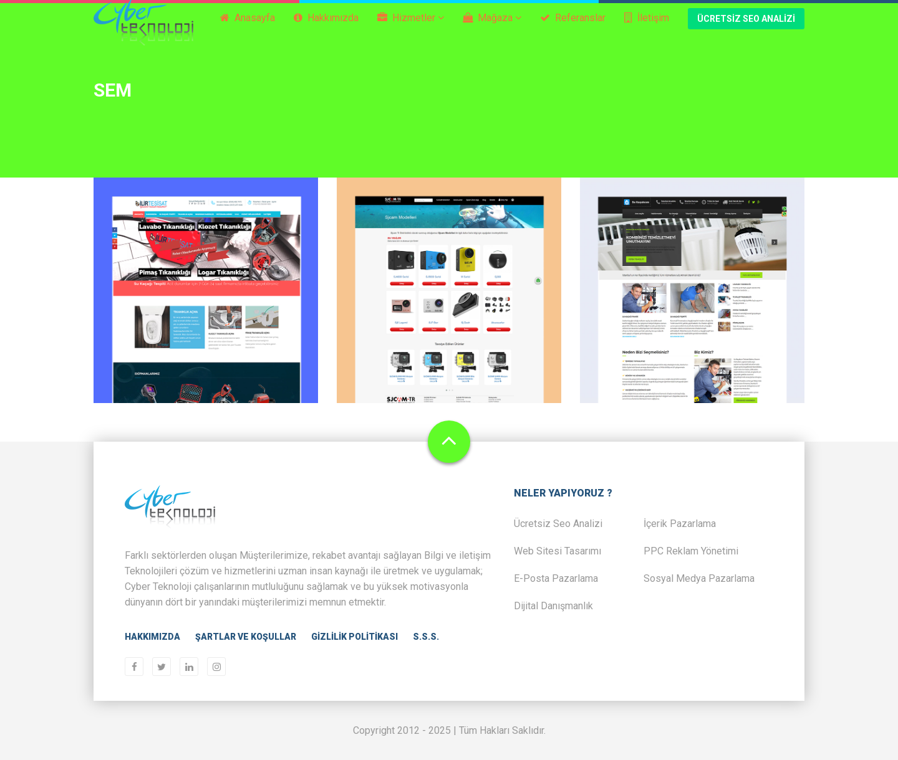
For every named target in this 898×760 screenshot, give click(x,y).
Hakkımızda (326, 29)
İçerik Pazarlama (680, 524)
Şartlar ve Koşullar (245, 637)
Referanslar (573, 29)
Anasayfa (247, 29)
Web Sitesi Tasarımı (557, 551)
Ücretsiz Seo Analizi (746, 30)
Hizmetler (410, 29)
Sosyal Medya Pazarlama (699, 578)
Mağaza (492, 29)
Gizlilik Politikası (354, 637)
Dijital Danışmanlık (553, 606)
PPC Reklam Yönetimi (691, 551)
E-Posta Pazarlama (556, 578)
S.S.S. (426, 637)
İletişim (646, 29)
